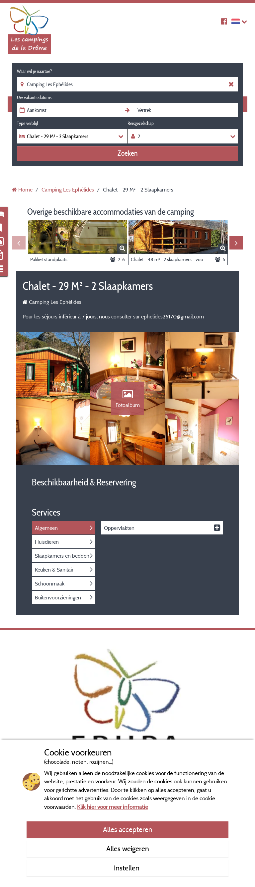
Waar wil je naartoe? (34, 71)
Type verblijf (27, 123)
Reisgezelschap (141, 123)
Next (236, 242)
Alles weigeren (127, 848)
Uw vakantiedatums (34, 97)
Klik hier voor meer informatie (112, 806)
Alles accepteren (127, 829)
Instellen (127, 867)
